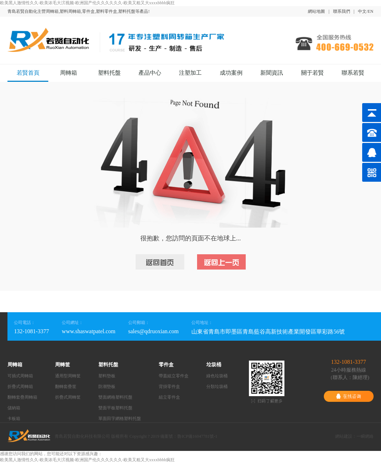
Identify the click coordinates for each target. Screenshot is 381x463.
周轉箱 (68, 73)
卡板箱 (13, 418)
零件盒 (166, 364)
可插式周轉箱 (20, 375)
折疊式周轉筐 (68, 397)
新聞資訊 (271, 73)
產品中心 (149, 73)
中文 (362, 11)
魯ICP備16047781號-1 (197, 436)
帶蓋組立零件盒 (174, 375)
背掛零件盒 (169, 386)
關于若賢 (312, 73)
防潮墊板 (106, 386)
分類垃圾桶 (217, 386)
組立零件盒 (169, 397)
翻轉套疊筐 (65, 386)
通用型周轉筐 (68, 375)
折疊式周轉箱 (20, 386)
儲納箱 (13, 407)
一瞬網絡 (365, 436)
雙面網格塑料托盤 (115, 397)
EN (371, 11)
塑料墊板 (106, 375)
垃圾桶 (213, 364)
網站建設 (343, 436)
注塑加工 (190, 73)
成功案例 (231, 73)
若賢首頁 (28, 73)
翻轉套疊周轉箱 (22, 397)
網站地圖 (316, 11)
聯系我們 (341, 11)
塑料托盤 (109, 73)
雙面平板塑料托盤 (115, 407)
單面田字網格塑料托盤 (119, 418)
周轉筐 (62, 364)
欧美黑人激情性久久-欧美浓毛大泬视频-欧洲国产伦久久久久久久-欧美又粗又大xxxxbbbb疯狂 (87, 2)
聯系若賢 (353, 73)
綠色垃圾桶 (217, 375)
